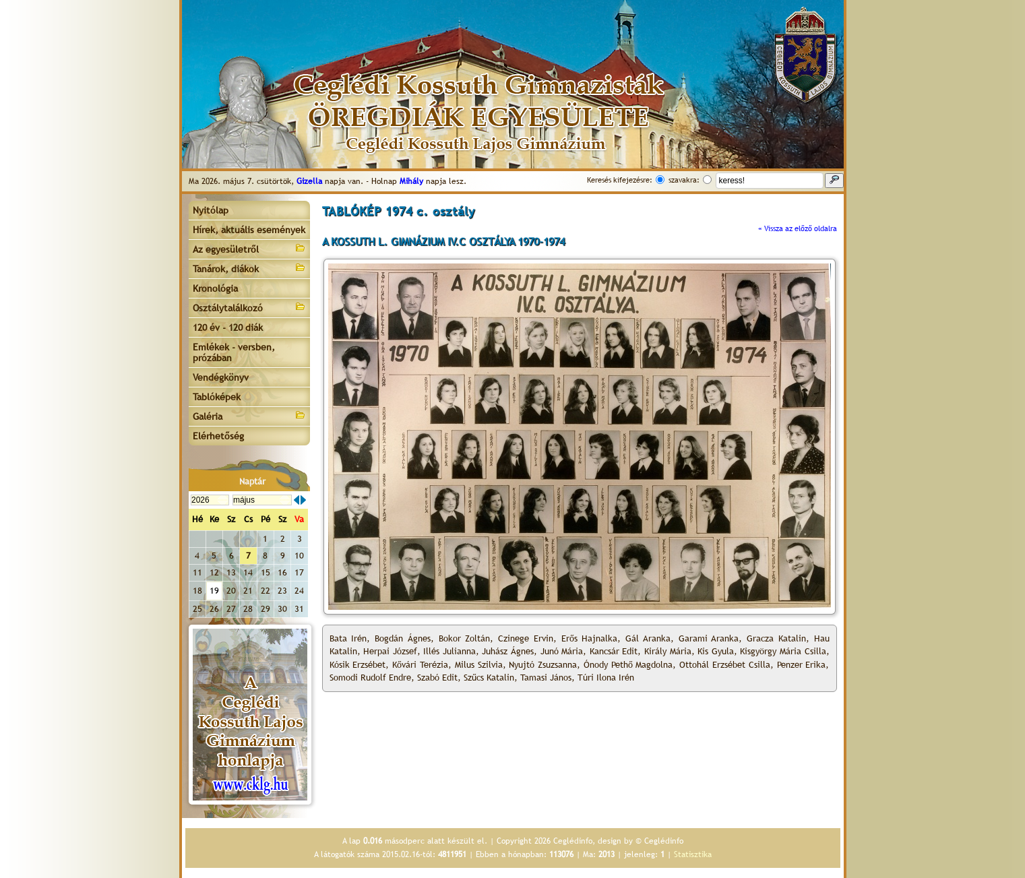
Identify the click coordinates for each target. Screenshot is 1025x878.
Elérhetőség (218, 436)
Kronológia (215, 288)
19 (214, 591)
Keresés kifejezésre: (619, 180)
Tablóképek (217, 396)
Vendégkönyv (221, 377)
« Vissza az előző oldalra (797, 228)
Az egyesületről (249, 248)
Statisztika (693, 854)
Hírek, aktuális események (249, 229)
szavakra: (684, 180)
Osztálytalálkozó (249, 307)
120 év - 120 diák (228, 327)
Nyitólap (210, 210)
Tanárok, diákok (249, 267)
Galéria (249, 415)
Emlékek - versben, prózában (234, 352)
